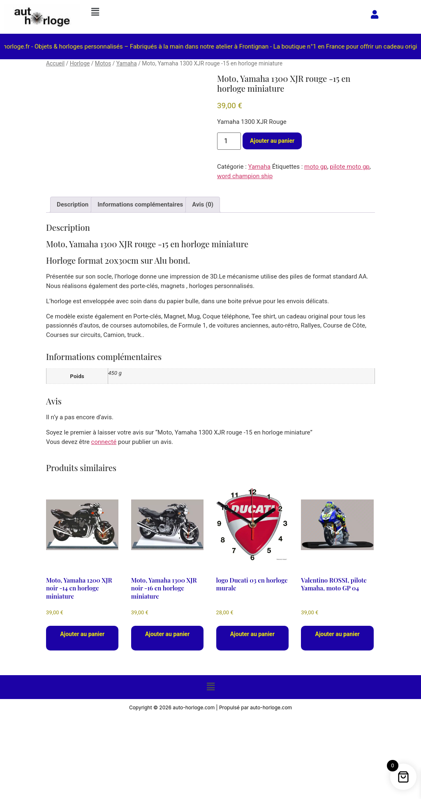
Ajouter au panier (272, 140)
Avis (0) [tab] (202, 204)
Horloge (80, 63)
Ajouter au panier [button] (82, 634)
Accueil (55, 63)
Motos (103, 63)
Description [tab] (72, 204)
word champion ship (245, 176)
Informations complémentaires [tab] (140, 204)
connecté (104, 442)
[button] (223, 12)
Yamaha (126, 63)
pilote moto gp (349, 166)
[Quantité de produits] (229, 141)
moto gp (315, 166)
